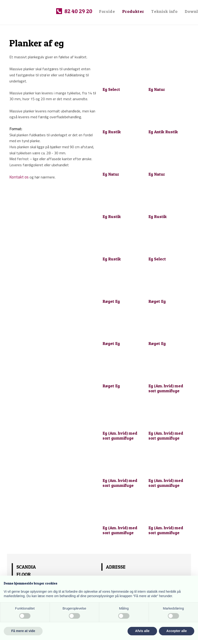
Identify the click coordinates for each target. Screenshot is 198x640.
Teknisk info (164, 11)
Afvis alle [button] (142, 631)
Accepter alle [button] (176, 631)
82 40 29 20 (78, 11)
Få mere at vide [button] (23, 631)
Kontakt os (19, 177)
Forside (107, 11)
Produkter (133, 11)
